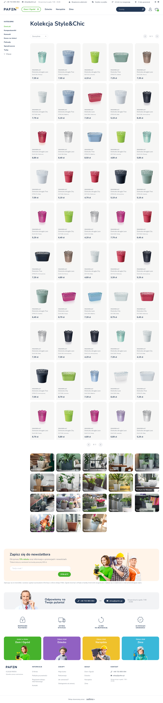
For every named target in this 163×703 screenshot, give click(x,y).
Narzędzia (88, 680)
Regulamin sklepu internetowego (38, 681)
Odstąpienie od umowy (66, 683)
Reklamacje (62, 675)
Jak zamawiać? (63, 680)
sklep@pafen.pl (114, 601)
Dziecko (87, 675)
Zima (86, 683)
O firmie (35, 672)
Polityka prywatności (39, 675)
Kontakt (35, 685)
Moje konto (62, 672)
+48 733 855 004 (86, 601)
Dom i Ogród (89, 672)
